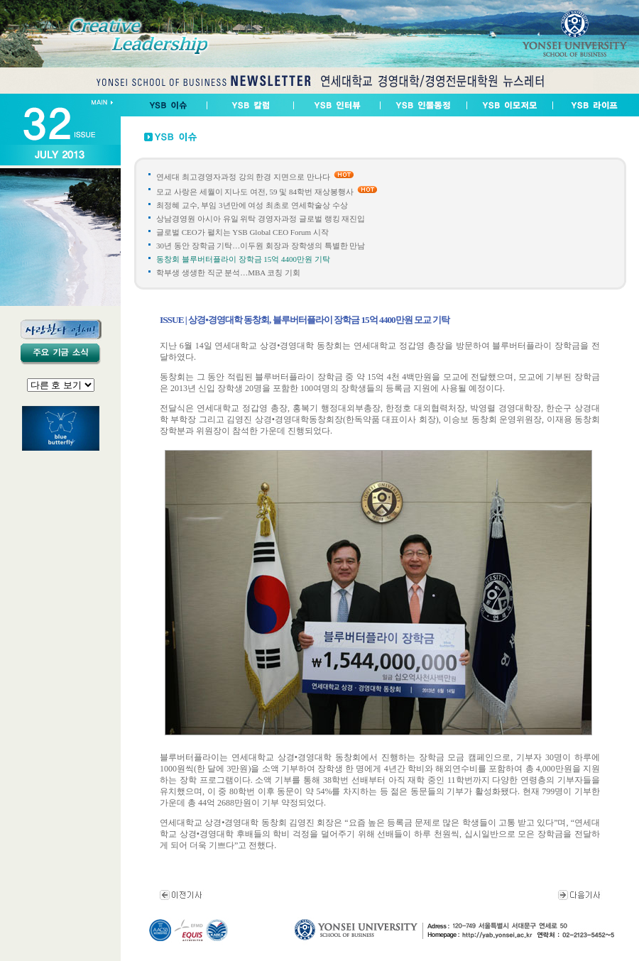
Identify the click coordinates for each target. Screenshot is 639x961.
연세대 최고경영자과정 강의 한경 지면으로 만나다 (243, 176)
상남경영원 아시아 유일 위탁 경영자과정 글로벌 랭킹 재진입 (260, 218)
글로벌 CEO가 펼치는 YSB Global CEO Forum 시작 (242, 232)
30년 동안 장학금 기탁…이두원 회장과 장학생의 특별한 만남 (260, 245)
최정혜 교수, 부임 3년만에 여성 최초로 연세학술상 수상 (252, 205)
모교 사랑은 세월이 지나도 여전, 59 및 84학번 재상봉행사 (255, 191)
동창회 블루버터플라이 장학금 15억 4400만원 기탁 (243, 259)
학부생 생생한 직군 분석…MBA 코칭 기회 (228, 272)
